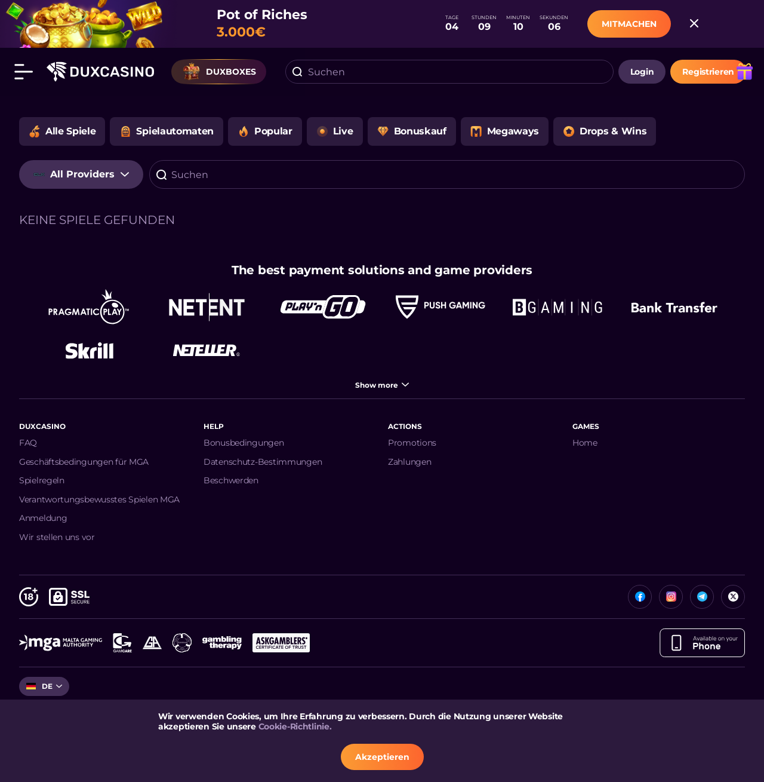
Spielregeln (41, 480)
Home (584, 442)
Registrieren (708, 71)
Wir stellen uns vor (57, 537)
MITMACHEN (629, 24)
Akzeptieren (382, 757)
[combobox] (449, 72)
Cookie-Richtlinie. (295, 726)
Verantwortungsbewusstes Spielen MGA (99, 499)
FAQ (28, 442)
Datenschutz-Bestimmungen (263, 461)
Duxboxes (219, 71)
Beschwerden (231, 480)
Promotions (412, 442)
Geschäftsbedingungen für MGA (84, 461)
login (642, 71)
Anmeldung (43, 518)
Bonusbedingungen (244, 442)
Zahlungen (409, 461)
